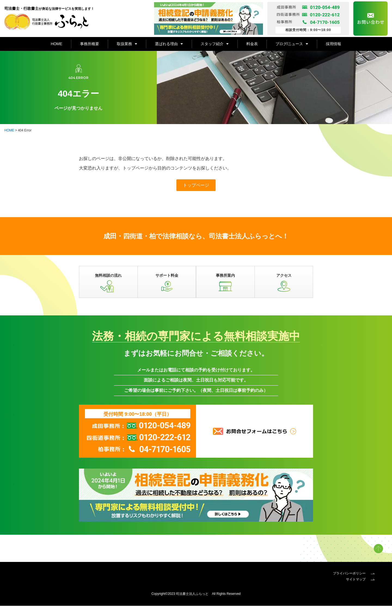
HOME (56, 44)
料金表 (252, 44)
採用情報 (333, 44)
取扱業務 (127, 43)
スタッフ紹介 (215, 43)
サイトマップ (360, 580)
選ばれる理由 (169, 43)
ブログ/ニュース (291, 43)
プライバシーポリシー (354, 574)
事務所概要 (89, 44)
